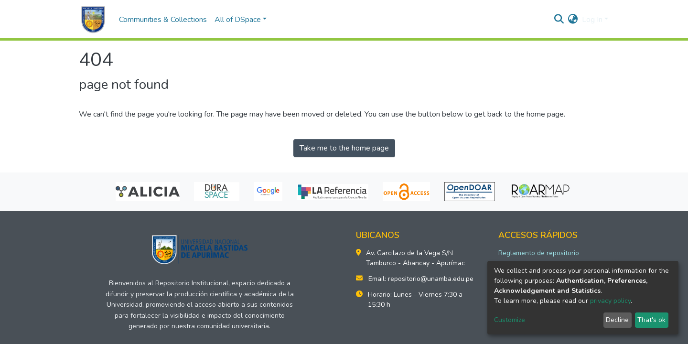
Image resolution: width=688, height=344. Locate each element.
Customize (509, 319)
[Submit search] (559, 19)
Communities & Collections (163, 19)
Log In (592, 19)
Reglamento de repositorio (538, 253)
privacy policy (610, 300)
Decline (617, 319)
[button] (573, 19)
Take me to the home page (344, 148)
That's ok (651, 319)
